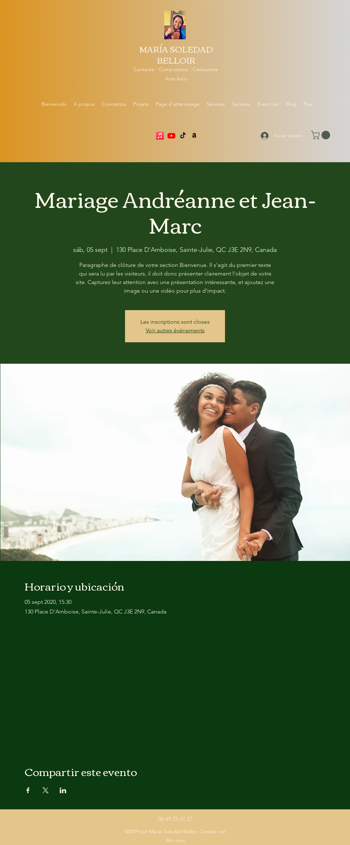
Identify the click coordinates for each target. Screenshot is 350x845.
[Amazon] (194, 136)
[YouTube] (171, 136)
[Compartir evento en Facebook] (28, 790)
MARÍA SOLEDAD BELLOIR (176, 54)
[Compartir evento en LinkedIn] (63, 790)
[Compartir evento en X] (45, 790)
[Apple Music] (160, 136)
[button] (321, 135)
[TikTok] (183, 136)
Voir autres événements (175, 330)
